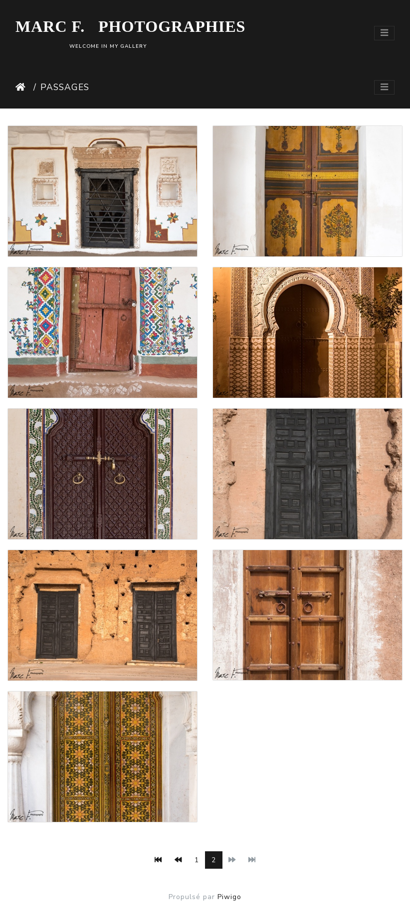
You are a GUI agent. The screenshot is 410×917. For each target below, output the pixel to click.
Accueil (22, 87)
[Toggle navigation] (384, 33)
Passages (64, 87)
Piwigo (229, 897)
